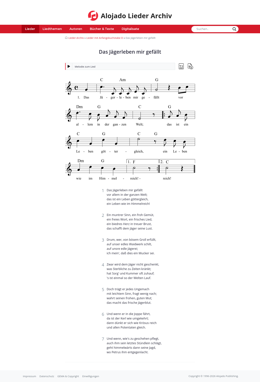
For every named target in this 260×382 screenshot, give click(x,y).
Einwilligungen (90, 376)
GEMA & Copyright (68, 376)
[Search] (215, 29)
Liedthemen (52, 29)
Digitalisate (130, 29)
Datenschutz (47, 376)
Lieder (30, 29)
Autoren (75, 29)
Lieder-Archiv (76, 37)
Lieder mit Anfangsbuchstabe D (104, 37)
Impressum (29, 376)
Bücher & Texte (102, 29)
